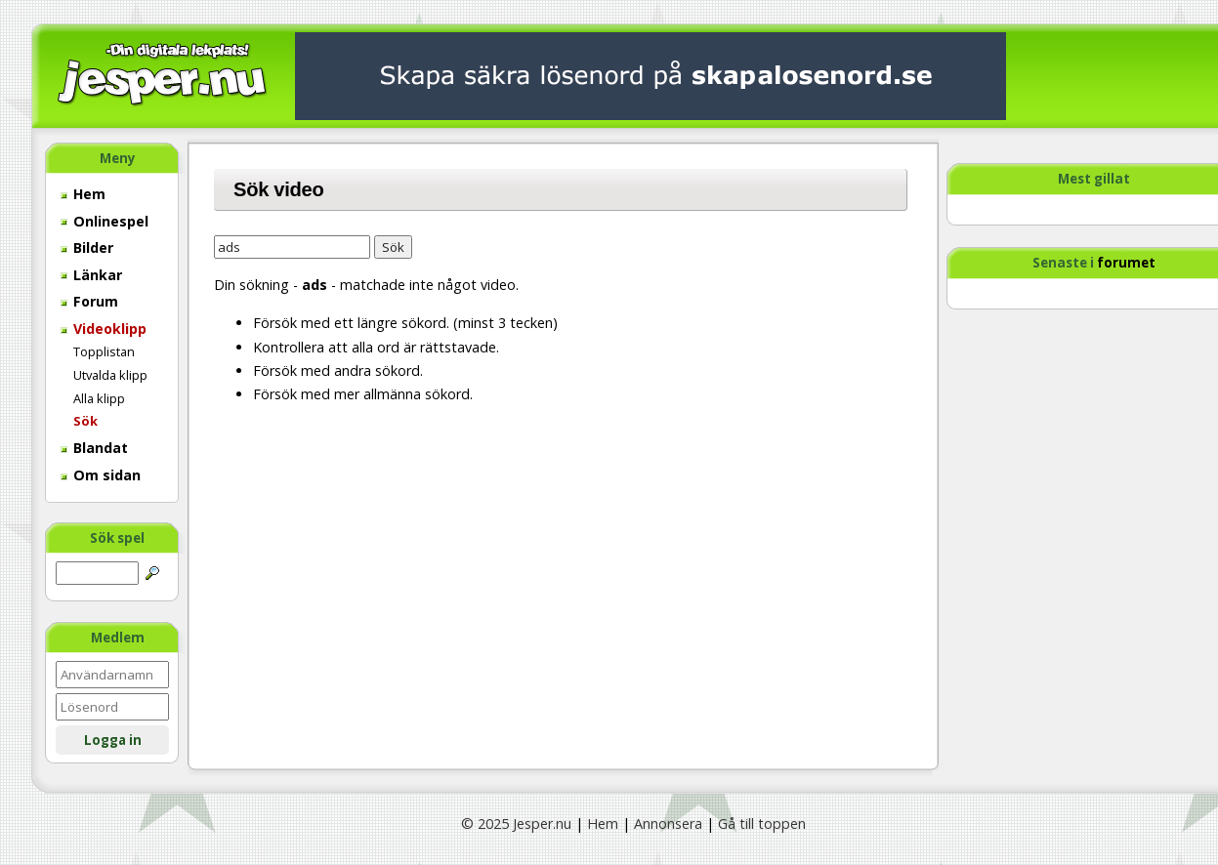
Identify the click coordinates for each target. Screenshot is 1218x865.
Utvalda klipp (110, 375)
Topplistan (104, 351)
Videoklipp (104, 328)
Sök (85, 421)
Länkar (91, 275)
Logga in (113, 740)
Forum (89, 301)
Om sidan (101, 475)
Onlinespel (104, 221)
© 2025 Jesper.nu (516, 823)
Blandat (94, 447)
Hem (83, 194)
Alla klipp (99, 398)
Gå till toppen (762, 823)
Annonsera (668, 823)
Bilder (87, 247)
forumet (1126, 262)
